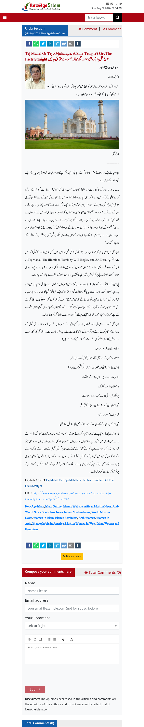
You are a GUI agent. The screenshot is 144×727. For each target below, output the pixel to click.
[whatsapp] (36, 43)
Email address (36, 600)
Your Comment (37, 617)
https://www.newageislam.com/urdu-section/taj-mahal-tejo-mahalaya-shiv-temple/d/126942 (68, 496)
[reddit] (64, 43)
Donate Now (72, 556)
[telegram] (57, 43)
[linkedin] (50, 43)
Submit (35, 671)
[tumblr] (78, 43)
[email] (71, 43)
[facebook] (29, 43)
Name (30, 583)
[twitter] (43, 43)
